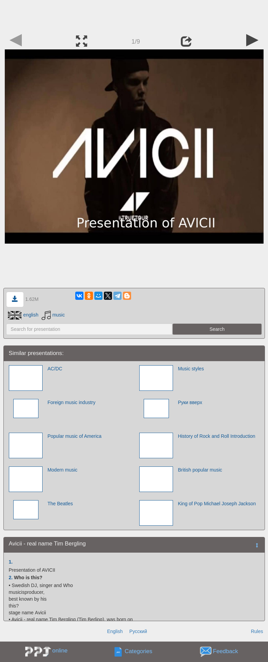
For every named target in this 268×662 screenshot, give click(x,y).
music (53, 315)
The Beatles (60, 503)
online (60, 650)
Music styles (191, 368)
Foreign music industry (71, 402)
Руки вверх (190, 402)
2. (11, 577)
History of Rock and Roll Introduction (216, 436)
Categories (138, 651)
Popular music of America (74, 436)
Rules (257, 631)
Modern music (62, 470)
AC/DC (54, 368)
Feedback (225, 651)
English (115, 631)
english (23, 315)
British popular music (200, 470)
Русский (138, 631)
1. (11, 562)
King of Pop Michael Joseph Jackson (217, 503)
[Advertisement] (134, 15)
